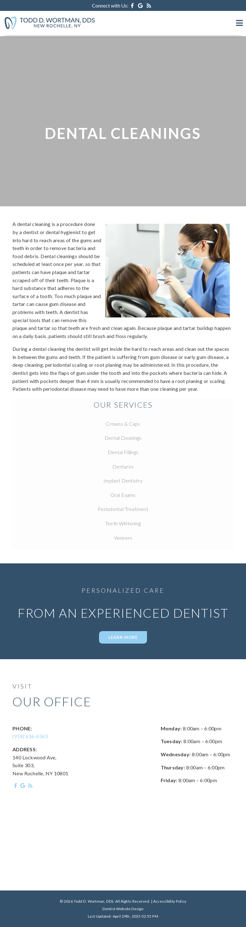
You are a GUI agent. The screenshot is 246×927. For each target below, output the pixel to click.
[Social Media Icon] (133, 5)
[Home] (50, 29)
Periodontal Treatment (123, 509)
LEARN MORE (123, 637)
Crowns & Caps (123, 424)
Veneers (123, 538)
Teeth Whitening (123, 523)
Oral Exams (123, 495)
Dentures (123, 466)
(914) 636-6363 (30, 736)
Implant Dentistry (123, 480)
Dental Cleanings (123, 438)
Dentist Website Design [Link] (123, 908)
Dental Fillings (123, 452)
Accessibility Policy (170, 901)
